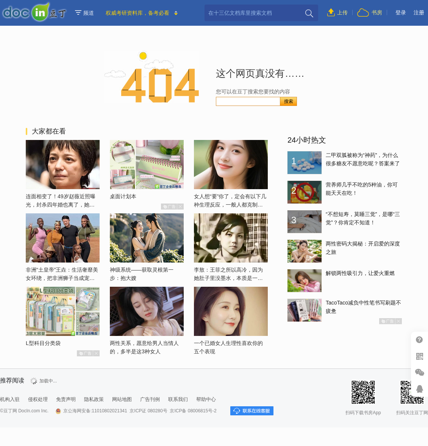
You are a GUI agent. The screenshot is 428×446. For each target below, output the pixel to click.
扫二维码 (419, 356)
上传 (342, 12)
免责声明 (66, 399)
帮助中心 (419, 340)
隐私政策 (94, 399)
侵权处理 (38, 399)
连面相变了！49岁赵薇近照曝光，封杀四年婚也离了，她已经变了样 (60, 204)
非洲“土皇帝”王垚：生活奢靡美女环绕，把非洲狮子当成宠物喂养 (62, 278)
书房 (377, 12)
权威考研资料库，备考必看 (137, 13)
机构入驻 (10, 399)
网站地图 (122, 399)
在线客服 (419, 389)
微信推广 (419, 372)
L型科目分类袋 (43, 343)
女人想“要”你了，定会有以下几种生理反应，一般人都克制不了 (230, 204)
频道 (84, 13)
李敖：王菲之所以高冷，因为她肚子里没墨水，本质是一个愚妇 (228, 278)
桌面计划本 (123, 196)
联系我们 (178, 399)
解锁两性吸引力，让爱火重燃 (360, 273)
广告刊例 (150, 399)
